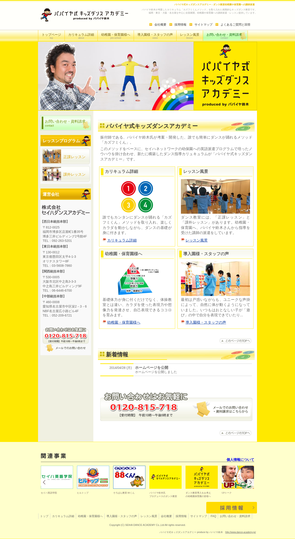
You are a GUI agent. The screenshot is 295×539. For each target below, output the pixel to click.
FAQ (213, 516)
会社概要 (160, 24)
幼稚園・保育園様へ (115, 36)
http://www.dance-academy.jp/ (240, 532)
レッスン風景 (189, 36)
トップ (44, 516)
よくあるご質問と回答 (236, 24)
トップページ (51, 36)
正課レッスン (64, 156)
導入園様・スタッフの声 (155, 36)
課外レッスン (64, 174)
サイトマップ (203, 24)
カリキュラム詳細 (81, 36)
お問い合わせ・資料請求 (224, 36)
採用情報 (180, 24)
